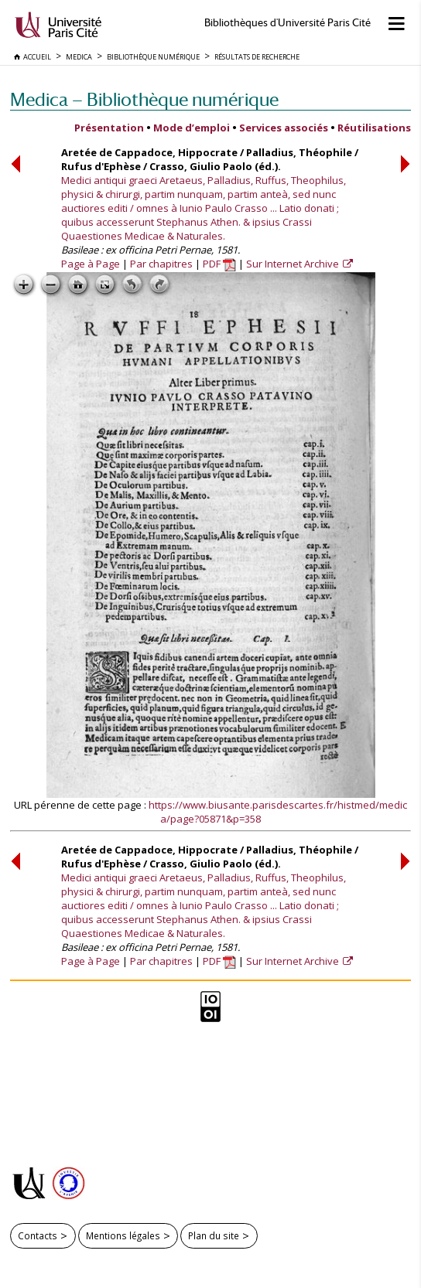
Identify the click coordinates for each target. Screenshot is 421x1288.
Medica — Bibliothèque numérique (144, 99)
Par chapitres (161, 264)
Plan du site (213, 1235)
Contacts (37, 1235)
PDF (219, 264)
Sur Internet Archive (293, 264)
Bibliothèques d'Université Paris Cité (287, 23)
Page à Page (90, 264)
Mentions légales (123, 1235)
